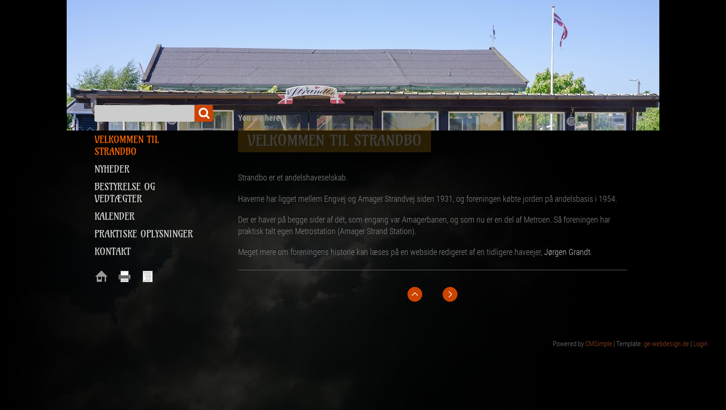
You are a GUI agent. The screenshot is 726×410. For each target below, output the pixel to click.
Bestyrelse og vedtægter (124, 193)
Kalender (114, 216)
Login (700, 344)
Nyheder (112, 169)
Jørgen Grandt (567, 252)
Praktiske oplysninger (143, 234)
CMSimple (598, 344)
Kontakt (112, 251)
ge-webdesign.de (666, 344)
